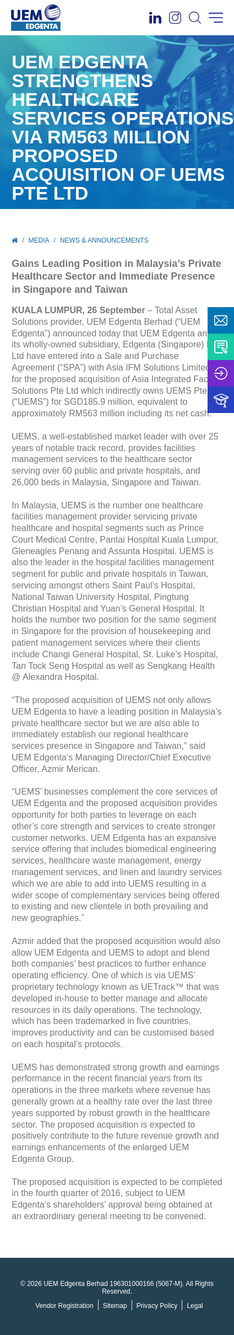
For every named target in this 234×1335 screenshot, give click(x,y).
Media (39, 240)
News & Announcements (104, 240)
